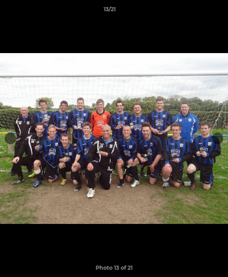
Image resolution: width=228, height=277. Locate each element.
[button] (200, 11)
